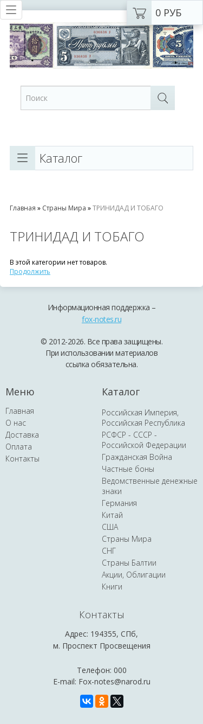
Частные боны (128, 469)
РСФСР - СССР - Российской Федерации (144, 440)
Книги (112, 586)
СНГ (109, 551)
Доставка (22, 435)
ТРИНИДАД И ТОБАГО (128, 208)
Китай (112, 515)
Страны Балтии (129, 563)
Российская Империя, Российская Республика (143, 417)
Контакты (22, 458)
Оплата (18, 446)
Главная (23, 208)
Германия (119, 503)
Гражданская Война (137, 457)
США (110, 527)
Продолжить (30, 271)
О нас (15, 423)
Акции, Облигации (134, 574)
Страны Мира (64, 208)
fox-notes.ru (101, 319)
